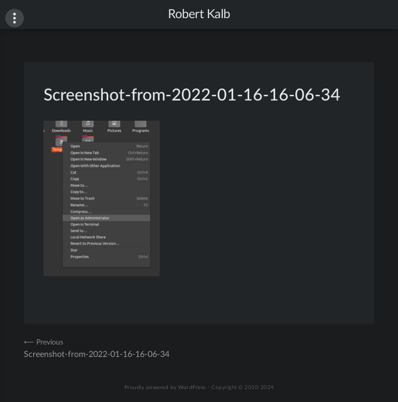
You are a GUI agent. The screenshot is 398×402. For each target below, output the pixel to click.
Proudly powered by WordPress (165, 387)
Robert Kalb (199, 14)
